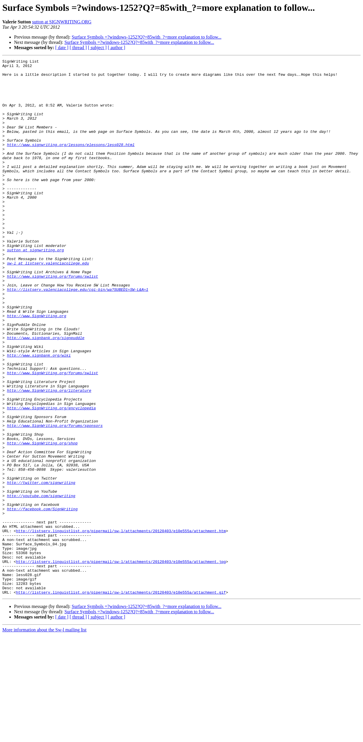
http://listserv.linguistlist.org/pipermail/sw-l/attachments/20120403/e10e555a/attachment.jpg (121, 662)
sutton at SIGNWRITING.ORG (61, 21)
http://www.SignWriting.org (36, 367)
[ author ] (116, 47)
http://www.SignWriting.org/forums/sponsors (55, 499)
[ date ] (61, 47)
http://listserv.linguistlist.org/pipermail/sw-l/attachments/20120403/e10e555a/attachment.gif (121, 699)
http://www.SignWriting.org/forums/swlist (52, 436)
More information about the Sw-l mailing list (44, 736)
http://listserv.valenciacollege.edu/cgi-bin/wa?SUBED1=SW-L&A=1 (77, 336)
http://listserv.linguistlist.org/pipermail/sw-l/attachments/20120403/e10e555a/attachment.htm (121, 625)
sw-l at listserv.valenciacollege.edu (48, 304)
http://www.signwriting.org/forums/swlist (52, 320)
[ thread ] (78, 47)
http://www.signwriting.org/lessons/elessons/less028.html (71, 162)
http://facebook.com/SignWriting (42, 599)
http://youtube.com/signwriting (41, 583)
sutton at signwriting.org (35, 288)
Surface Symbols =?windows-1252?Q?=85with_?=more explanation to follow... (146, 37)
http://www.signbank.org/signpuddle (45, 393)
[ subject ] (97, 47)
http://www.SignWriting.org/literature (49, 457)
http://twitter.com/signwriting (41, 567)
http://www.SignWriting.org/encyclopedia (51, 478)
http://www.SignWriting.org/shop (42, 520)
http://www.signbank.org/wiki (39, 415)
